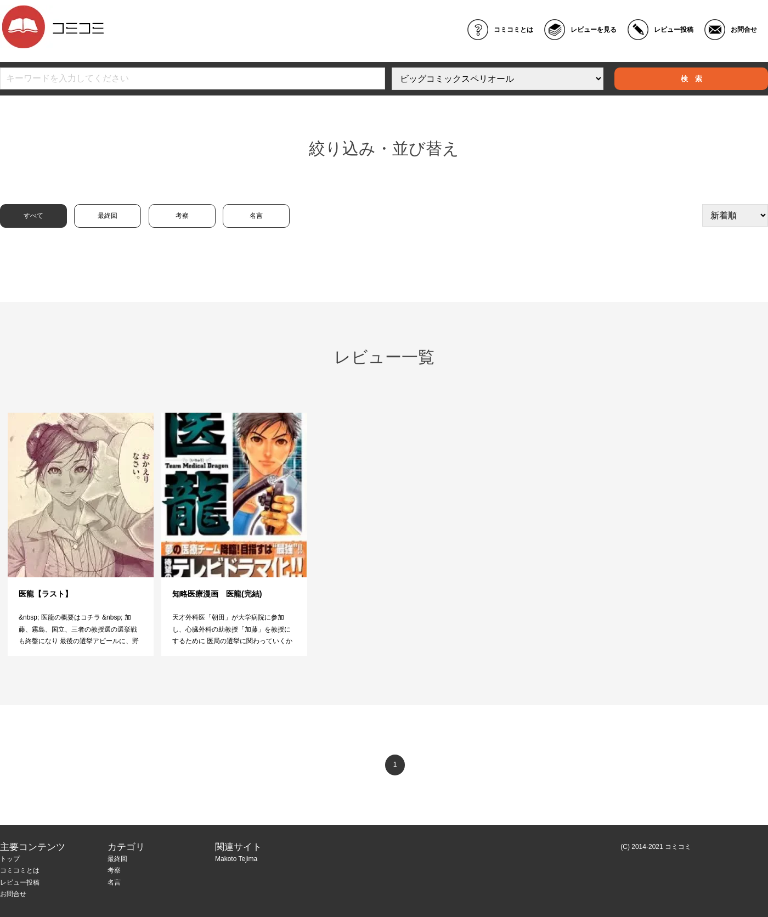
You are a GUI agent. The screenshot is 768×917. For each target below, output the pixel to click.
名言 (256, 216)
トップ (10, 859)
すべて (33, 216)
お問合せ (744, 29)
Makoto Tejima (236, 859)
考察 (182, 216)
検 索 (691, 79)
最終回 (107, 216)
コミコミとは (513, 29)
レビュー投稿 (673, 29)
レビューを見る (594, 29)
